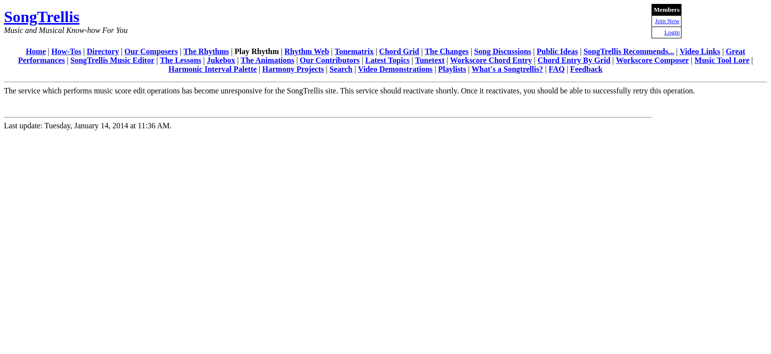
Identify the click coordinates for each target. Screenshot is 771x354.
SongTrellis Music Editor (112, 60)
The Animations (267, 60)
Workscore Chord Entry (491, 60)
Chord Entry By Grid (573, 60)
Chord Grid (399, 51)
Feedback (586, 69)
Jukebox (221, 60)
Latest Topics (387, 60)
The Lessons (180, 60)
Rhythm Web (306, 51)
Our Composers (151, 51)
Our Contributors (330, 60)
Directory (103, 51)
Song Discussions (502, 51)
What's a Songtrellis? (507, 69)
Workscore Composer (652, 60)
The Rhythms (206, 51)
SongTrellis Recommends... (629, 51)
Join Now (667, 21)
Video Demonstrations (395, 69)
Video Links (700, 51)
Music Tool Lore (721, 60)
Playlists (452, 69)
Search (341, 69)
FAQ (557, 69)
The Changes (447, 51)
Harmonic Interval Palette (213, 69)
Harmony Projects (293, 69)
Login (672, 32)
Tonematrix (353, 51)
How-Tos (66, 51)
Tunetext (430, 60)
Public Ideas (557, 51)
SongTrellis (42, 17)
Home (36, 51)
